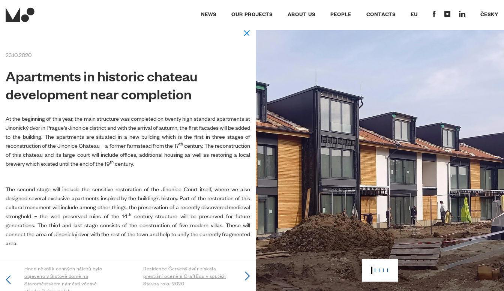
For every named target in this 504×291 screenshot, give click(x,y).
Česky (489, 13)
